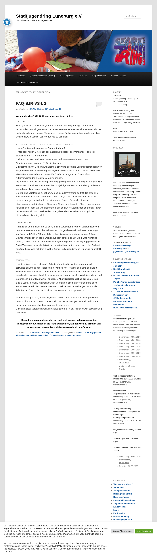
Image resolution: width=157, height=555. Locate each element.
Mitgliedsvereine (99, 76)
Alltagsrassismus (121, 490)
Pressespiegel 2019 (122, 519)
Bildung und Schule (50, 333)
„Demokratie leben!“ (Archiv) (42, 76)
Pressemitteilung (121, 516)
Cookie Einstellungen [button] (122, 531)
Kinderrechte (119, 507)
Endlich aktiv (83, 333)
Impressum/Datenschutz (27, 82)
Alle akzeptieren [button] (144, 531)
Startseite (21, 76)
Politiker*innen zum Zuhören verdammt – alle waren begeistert (126, 285)
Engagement (95, 333)
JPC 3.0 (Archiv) (67, 76)
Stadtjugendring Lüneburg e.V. (49, 15)
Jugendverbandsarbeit (124, 503)
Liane (116, 510)
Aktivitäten (36, 333)
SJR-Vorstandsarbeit (40, 335)
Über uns (83, 76)
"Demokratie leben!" (123, 484)
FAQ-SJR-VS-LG (31, 103)
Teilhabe (53, 335)
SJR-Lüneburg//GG (53, 109)
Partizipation (119, 513)
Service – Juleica (118, 76)
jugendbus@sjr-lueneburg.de (126, 251)
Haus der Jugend (121, 497)
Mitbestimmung (22, 335)
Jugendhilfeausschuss (124, 500)
